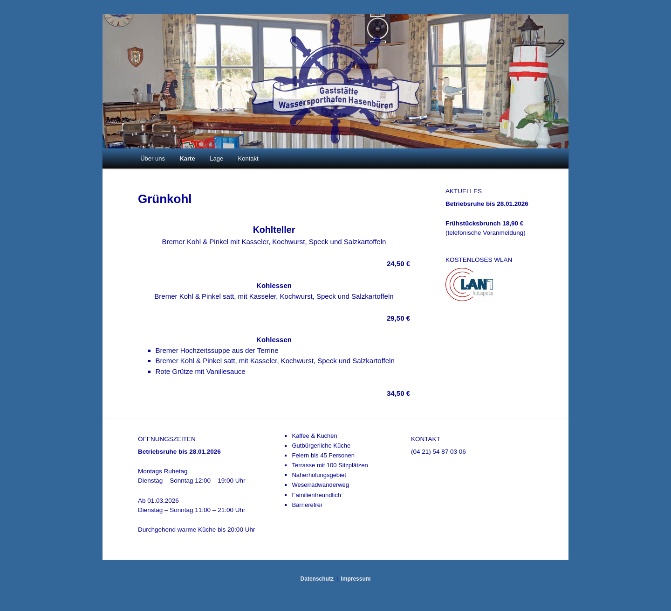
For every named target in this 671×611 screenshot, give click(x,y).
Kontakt (248, 158)
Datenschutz (317, 579)
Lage (216, 158)
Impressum (355, 579)
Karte (187, 158)
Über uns (152, 158)
